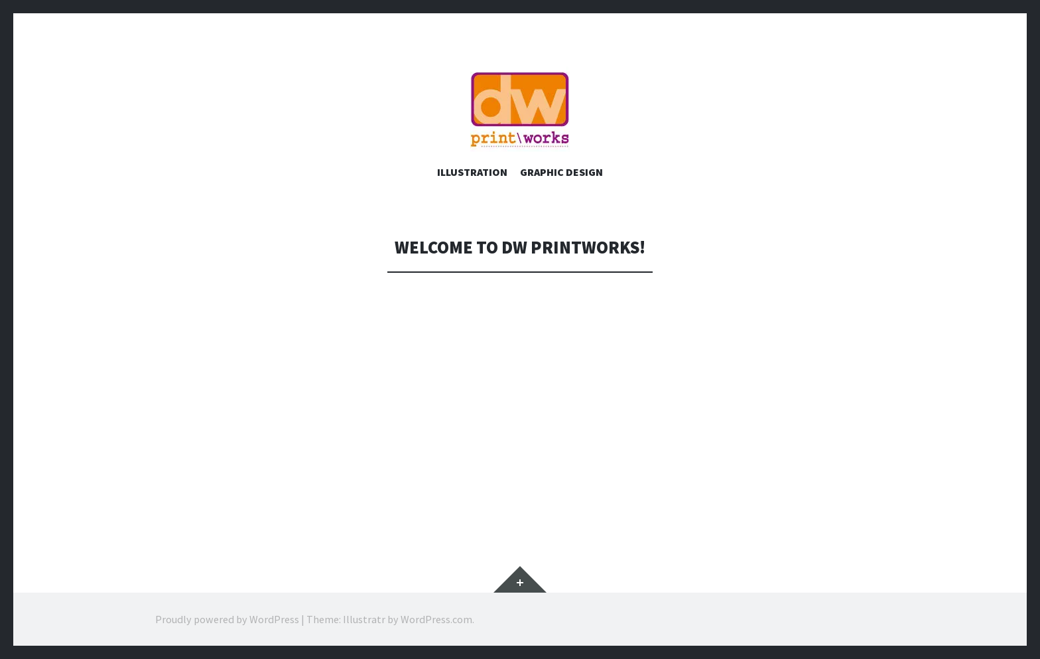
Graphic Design (561, 172)
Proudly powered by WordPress (227, 619)
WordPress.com (436, 619)
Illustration (472, 172)
